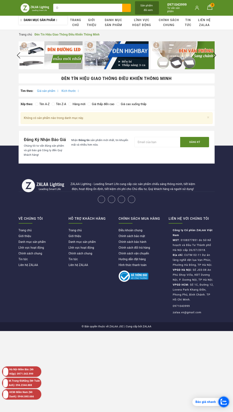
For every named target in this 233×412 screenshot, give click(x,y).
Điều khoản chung (130, 230)
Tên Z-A (59, 104)
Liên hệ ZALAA (204, 22)
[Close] (208, 117)
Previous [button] (18, 55)
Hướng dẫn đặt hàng (132, 259)
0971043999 (181, 306)
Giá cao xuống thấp (131, 104)
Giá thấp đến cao (101, 104)
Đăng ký (194, 142)
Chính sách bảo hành (133, 241)
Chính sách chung (169, 22)
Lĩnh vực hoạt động (141, 22)
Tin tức (188, 22)
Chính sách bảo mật (132, 236)
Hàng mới (76, 104)
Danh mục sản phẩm (113, 22)
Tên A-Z (42, 104)
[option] (51, 55)
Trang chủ (75, 22)
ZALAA (147, 326)
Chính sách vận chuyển (134, 253)
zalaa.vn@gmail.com (187, 312)
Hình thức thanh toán (133, 265)
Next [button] (215, 55)
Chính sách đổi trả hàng (134, 247)
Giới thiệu (91, 22)
